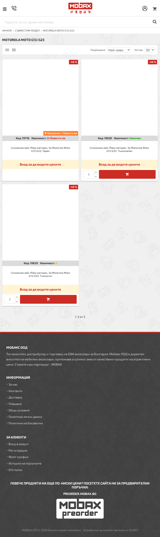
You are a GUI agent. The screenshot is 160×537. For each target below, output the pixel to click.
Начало (7, 30)
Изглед (139, 49)
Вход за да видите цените (40, 164)
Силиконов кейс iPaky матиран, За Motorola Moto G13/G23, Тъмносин (40, 274)
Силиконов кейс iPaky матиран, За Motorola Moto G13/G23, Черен (40, 149)
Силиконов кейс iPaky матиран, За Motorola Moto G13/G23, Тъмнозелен (119, 149)
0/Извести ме (56, 138)
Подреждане (97, 49)
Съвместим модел (27, 30)
